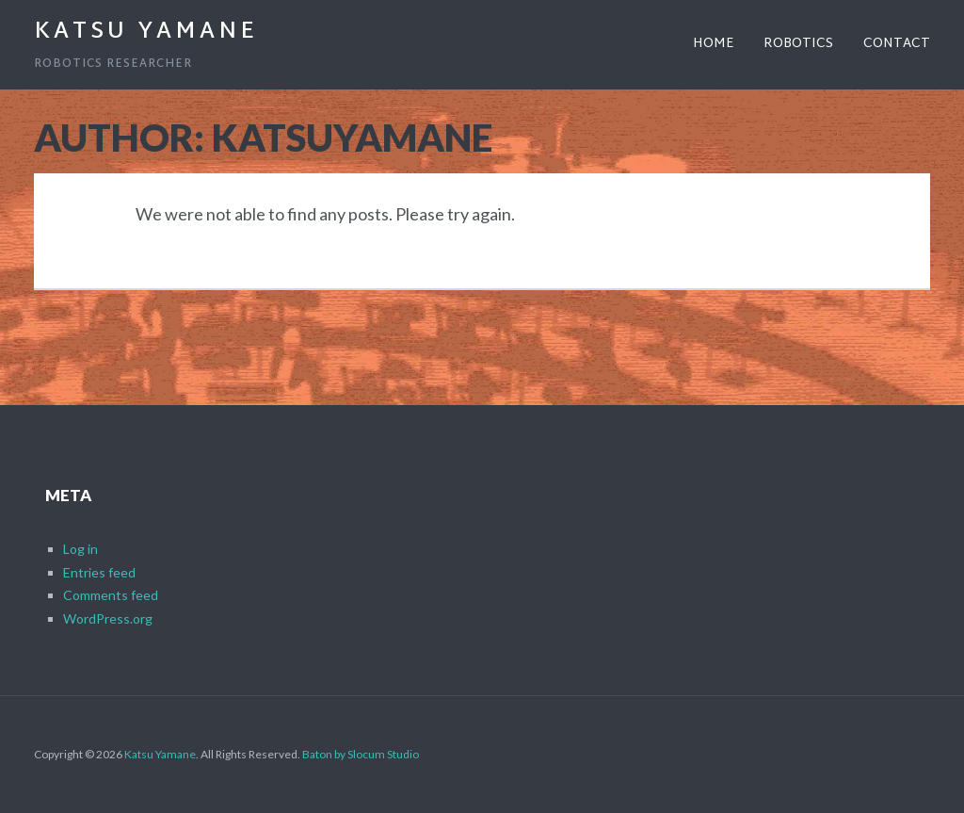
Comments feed (110, 595)
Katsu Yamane (146, 32)
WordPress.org (108, 618)
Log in (80, 549)
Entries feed (99, 572)
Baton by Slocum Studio (360, 754)
